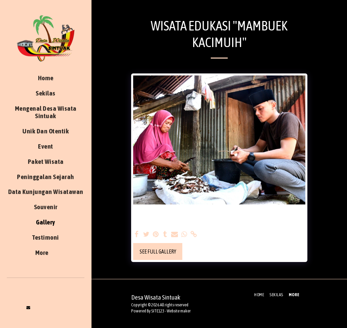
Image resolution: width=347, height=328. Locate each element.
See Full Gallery (158, 251)
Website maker (179, 310)
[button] (28, 308)
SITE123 (157, 310)
